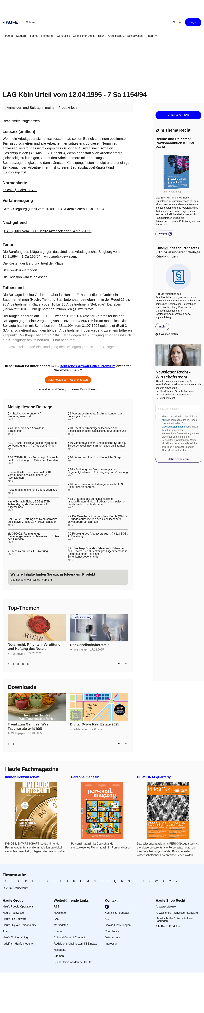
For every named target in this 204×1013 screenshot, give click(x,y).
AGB (164, 420)
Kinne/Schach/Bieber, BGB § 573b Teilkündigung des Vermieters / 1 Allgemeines (29, 504)
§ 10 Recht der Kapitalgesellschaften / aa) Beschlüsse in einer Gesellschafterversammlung (97, 429)
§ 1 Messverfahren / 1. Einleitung (28, 551)
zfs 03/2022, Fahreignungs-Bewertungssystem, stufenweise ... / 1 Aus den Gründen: (33, 536)
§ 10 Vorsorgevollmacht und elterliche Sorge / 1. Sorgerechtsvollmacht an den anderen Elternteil (97, 444)
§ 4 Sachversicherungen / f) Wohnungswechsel (24, 415)
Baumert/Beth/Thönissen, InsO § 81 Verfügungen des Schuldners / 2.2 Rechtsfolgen (29, 475)
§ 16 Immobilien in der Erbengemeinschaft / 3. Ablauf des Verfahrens (95, 485)
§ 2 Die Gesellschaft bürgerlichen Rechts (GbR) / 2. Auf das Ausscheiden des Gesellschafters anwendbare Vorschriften (97, 519)
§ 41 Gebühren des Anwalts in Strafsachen (26, 429)
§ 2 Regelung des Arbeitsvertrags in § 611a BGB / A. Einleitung (98, 535)
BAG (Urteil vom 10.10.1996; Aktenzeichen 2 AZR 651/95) (48, 231)
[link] (8, 36)
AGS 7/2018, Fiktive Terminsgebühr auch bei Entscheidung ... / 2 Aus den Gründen (33, 459)
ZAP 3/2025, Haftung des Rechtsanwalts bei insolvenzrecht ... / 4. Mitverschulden (32, 520)
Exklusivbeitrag (82, 617)
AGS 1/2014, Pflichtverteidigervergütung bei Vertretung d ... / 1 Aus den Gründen (32, 444)
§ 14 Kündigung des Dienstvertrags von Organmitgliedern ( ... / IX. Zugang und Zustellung (98, 471)
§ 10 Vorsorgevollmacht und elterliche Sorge (94, 457)
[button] (31, 22)
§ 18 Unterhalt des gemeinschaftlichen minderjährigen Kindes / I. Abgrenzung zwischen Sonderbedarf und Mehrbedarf (97, 501)
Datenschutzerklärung (173, 426)
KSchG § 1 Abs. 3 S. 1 (20, 190)
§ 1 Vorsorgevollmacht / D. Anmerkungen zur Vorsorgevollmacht (95, 415)
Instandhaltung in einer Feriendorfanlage (32, 489)
